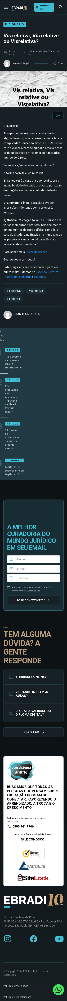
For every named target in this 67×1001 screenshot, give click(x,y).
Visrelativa (13, 298)
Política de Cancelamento (17, 997)
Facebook (42, 272)
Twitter (54, 272)
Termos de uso (33, 590)
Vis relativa (14, 290)
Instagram (10, 277)
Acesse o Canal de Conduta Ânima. (33, 834)
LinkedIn (25, 277)
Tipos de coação (36, 252)
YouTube (39, 277)
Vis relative (36, 290)
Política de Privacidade (15, 986)
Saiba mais (12, 818)
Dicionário (14, 24)
